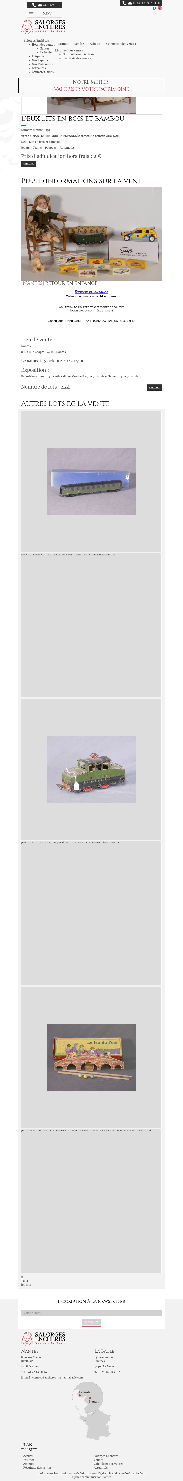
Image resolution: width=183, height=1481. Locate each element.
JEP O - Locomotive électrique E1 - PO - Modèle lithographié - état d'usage (70, 842)
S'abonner (91, 1322)
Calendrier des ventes (121, 44)
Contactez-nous (43, 72)
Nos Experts (40, 60)
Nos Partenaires (42, 64)
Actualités (39, 68)
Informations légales (93, 1473)
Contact (44, 5)
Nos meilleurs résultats (79, 54)
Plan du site (116, 1473)
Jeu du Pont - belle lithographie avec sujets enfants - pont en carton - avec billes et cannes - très (86, 1130)
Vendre (79, 44)
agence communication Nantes (91, 1477)
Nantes (44, 48)
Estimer (63, 44)
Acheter (95, 44)
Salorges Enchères (106, 1456)
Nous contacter (141, 3)
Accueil (28, 1456)
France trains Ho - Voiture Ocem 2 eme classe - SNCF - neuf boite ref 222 (68, 554)
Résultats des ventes (77, 58)
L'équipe (38, 56)
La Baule (46, 52)
